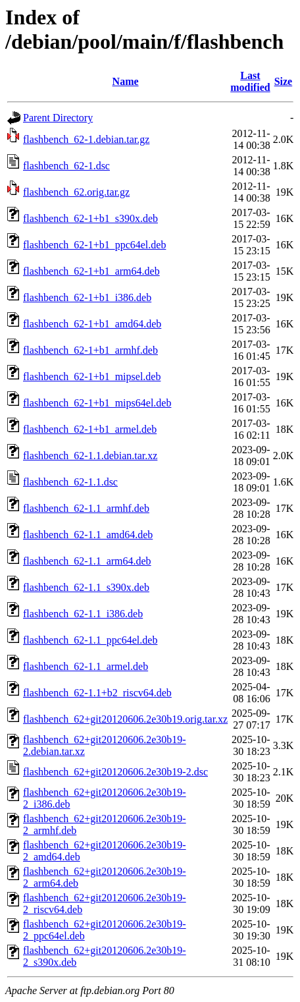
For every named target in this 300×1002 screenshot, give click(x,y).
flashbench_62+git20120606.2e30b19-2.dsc (115, 771)
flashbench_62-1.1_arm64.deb (87, 561)
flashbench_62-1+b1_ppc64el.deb (94, 244)
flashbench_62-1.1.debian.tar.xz (90, 455)
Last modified (250, 81)
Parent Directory (58, 117)
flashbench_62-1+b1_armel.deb (90, 429)
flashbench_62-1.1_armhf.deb (86, 508)
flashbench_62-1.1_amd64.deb (88, 534)
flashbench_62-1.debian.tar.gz (86, 139)
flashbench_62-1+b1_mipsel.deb (92, 376)
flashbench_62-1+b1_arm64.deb (91, 271)
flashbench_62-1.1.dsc (70, 481)
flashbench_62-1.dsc (66, 165)
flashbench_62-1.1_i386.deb (83, 613)
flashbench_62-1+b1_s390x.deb (90, 218)
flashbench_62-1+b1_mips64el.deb (97, 402)
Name (126, 81)
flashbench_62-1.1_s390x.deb (86, 587)
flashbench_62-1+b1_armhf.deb (90, 350)
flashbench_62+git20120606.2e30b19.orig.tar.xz (125, 719)
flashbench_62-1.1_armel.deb (85, 666)
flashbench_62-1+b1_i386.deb (87, 297)
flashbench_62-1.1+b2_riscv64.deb (97, 692)
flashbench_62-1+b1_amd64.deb (92, 323)
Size (283, 81)
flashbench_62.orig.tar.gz (76, 192)
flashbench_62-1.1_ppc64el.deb (90, 640)
